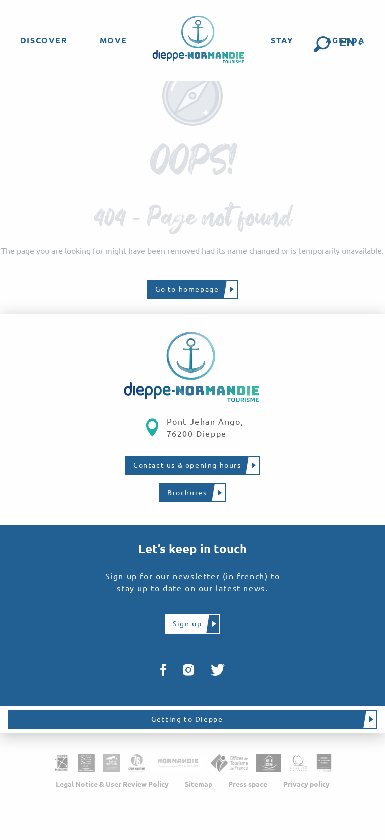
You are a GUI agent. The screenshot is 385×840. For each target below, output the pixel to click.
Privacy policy (306, 784)
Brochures (187, 493)
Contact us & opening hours (187, 465)
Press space (247, 784)
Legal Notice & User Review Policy (112, 784)
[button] (322, 44)
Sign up (187, 624)
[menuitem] (44, 40)
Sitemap (198, 784)
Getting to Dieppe (187, 719)
